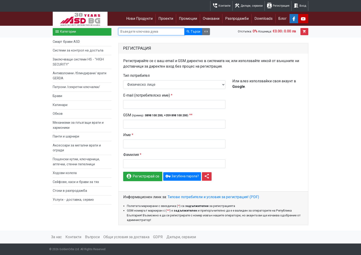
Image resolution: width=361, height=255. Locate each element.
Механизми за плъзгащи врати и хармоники (78, 125)
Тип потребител (136, 75)
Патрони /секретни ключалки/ (76, 87)
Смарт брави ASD (66, 42)
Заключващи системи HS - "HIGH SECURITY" (78, 61)
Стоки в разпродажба (70, 191)
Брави (57, 96)
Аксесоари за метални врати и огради (77, 147)
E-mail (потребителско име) (147, 95)
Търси (193, 32)
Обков (58, 114)
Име (128, 135)
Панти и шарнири (66, 136)
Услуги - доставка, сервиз (73, 200)
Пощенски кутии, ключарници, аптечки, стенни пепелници (76, 161)
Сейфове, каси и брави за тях (76, 182)
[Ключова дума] (151, 31)
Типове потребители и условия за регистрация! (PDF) (213, 197)
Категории (65, 31)
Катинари (60, 105)
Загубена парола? (182, 176)
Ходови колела (65, 173)
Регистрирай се (142, 176)
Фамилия (132, 154)
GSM (157, 115)
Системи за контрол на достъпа (78, 50)
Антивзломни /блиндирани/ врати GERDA (79, 75)
